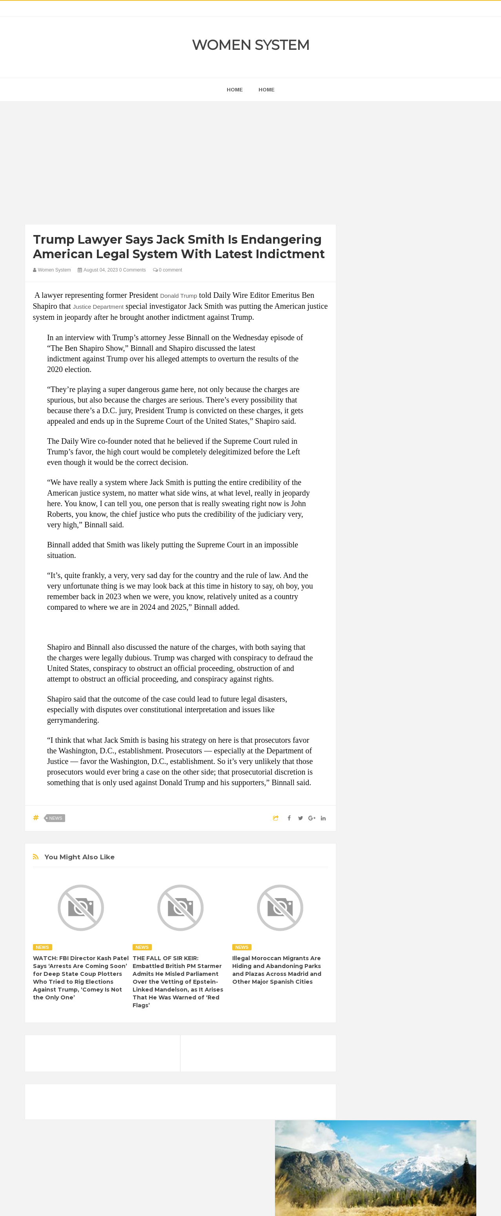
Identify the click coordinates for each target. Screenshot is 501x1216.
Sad (434, 1032)
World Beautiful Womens (385, 1059)
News (55, 818)
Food (418, 992)
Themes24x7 (274, 1203)
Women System (251, 44)
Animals (396, 965)
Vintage (394, 1045)
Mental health (443, 1019)
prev (356, 504)
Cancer (365, 979)
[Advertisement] (180, 165)
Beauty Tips (427, 965)
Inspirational (371, 1019)
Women (421, 1045)
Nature (365, 1032)
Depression (426, 979)
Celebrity (393, 979)
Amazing (367, 965)
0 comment (167, 270)
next (362, 504)
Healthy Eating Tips (379, 1005)
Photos (412, 1032)
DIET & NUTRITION (380, 992)
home (235, 90)
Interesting (407, 1019)
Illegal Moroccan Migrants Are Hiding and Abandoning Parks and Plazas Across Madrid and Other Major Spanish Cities (276, 970)
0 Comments (132, 270)
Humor (418, 1005)
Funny (441, 992)
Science (366, 1045)
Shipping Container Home (393, 889)
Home (267, 90)
